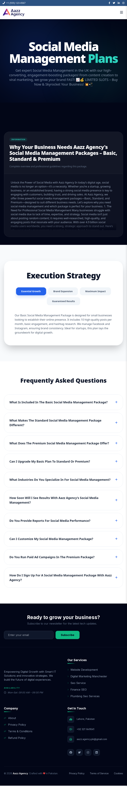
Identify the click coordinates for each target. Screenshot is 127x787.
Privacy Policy (15, 726)
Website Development (82, 671)
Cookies (118, 774)
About (10, 719)
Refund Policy (15, 739)
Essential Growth (46, 291)
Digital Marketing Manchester (87, 677)
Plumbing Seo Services (83, 697)
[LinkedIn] (119, 3)
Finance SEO (77, 691)
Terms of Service (99, 774)
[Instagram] (123, 3)
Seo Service (76, 684)
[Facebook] (109, 3)
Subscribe (67, 636)
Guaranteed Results (81, 302)
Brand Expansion (81, 291)
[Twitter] (114, 3)
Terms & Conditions (18, 732)
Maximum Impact (44, 302)
